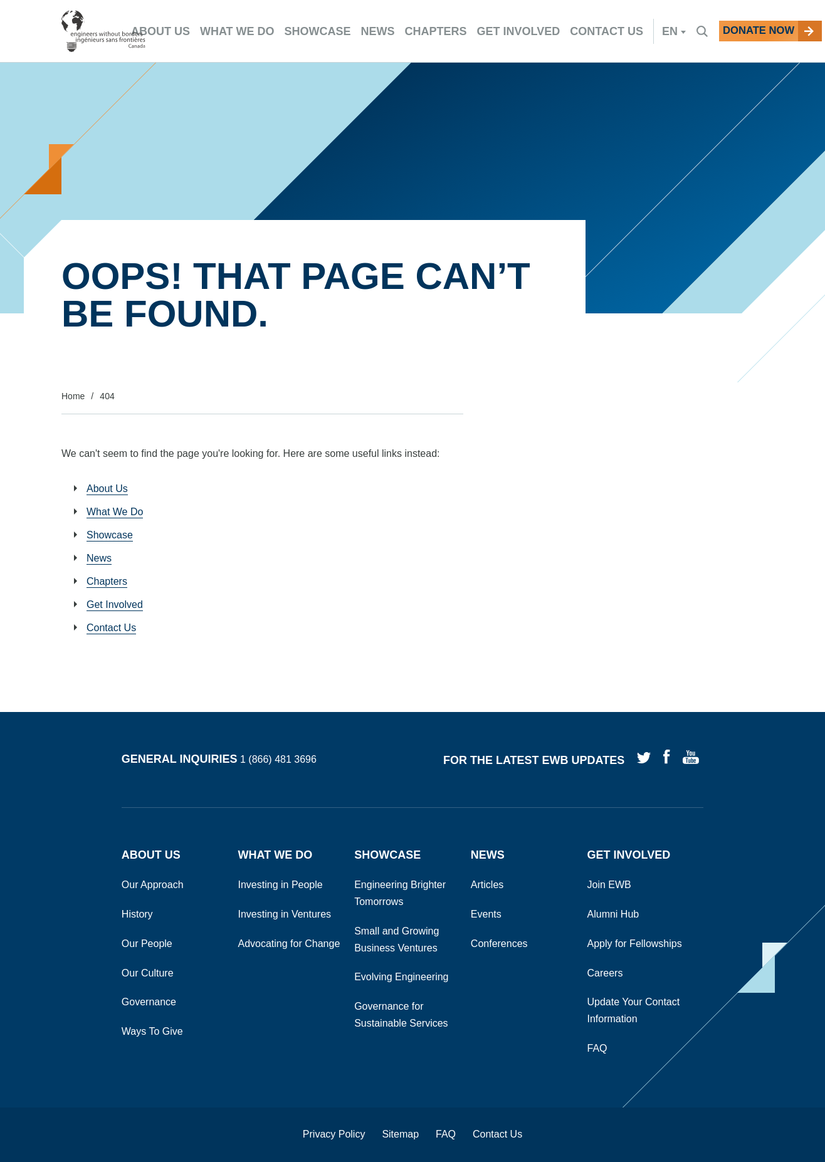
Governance (149, 1002)
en (638, 31)
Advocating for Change (289, 943)
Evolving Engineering (401, 976)
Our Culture (148, 973)
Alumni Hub (613, 914)
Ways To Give (152, 1031)
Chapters (107, 581)
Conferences (499, 943)
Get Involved (115, 604)
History (137, 914)
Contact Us (111, 627)
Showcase (110, 535)
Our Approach (153, 884)
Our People (147, 943)
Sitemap (400, 1134)
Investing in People (280, 884)
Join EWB (609, 884)
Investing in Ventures (285, 914)
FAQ (597, 1048)
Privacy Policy (334, 1134)
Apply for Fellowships (634, 943)
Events (486, 914)
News (99, 558)
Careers (605, 973)
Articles (487, 884)
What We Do (115, 511)
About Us (107, 488)
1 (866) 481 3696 (278, 760)
